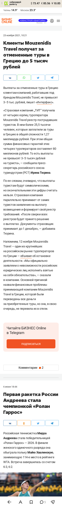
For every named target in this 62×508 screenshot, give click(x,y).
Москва (25, 10)
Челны (7, 10)
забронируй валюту (15, 3)
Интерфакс (44, 102)
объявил (26, 256)
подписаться (31, 344)
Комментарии (31, 367)
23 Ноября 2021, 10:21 (15, 35)
